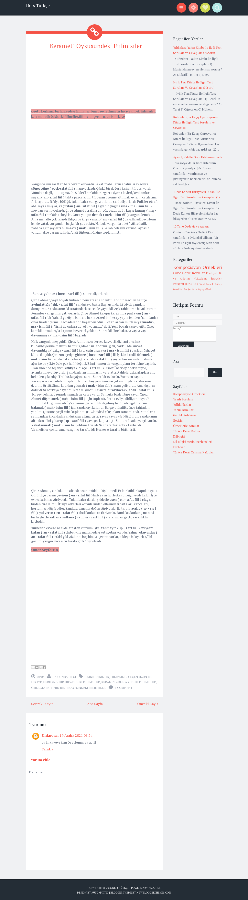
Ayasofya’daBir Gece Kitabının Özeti (197, 157)
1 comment (123, 687)
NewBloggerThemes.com (153, 892)
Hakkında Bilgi (64, 677)
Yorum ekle (40, 759)
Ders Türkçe (38, 5)
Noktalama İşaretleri (208, 278)
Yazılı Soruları (183, 399)
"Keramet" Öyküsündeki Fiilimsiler (94, 46)
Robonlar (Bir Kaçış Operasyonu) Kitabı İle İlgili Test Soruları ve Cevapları (195, 122)
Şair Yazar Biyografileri (199, 289)
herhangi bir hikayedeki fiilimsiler (71, 682)
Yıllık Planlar (182, 405)
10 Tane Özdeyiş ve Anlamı (191, 226)
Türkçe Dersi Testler (186, 431)
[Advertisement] (94, 80)
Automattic (100, 892)
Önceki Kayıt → (149, 703)
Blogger (154, 887)
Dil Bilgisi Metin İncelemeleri (192, 442)
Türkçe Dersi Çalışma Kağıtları (193, 452)
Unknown (50, 735)
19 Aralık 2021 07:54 (76, 735)
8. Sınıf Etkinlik (97, 677)
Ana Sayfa (95, 703)
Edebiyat (212, 273)
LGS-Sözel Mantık (203, 283)
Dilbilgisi (179, 436)
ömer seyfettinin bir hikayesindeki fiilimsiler (68, 687)
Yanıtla (47, 748)
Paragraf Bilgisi (182, 284)
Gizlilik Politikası (184, 415)
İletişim (178, 420)
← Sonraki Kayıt (40, 703)
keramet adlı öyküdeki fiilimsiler (128, 682)
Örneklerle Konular (189, 272)
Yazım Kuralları (183, 410)
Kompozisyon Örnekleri (197, 267)
